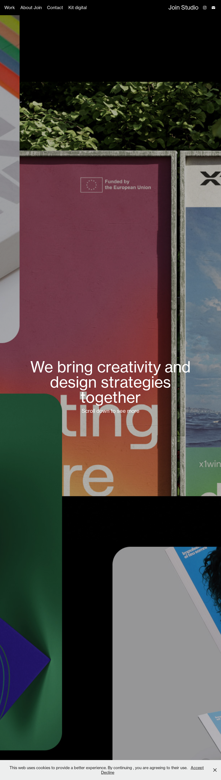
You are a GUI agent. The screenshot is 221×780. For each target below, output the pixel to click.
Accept (197, 767)
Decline (107, 772)
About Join (31, 7)
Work (9, 7)
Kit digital (77, 7)
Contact (55, 7)
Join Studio (183, 7)
